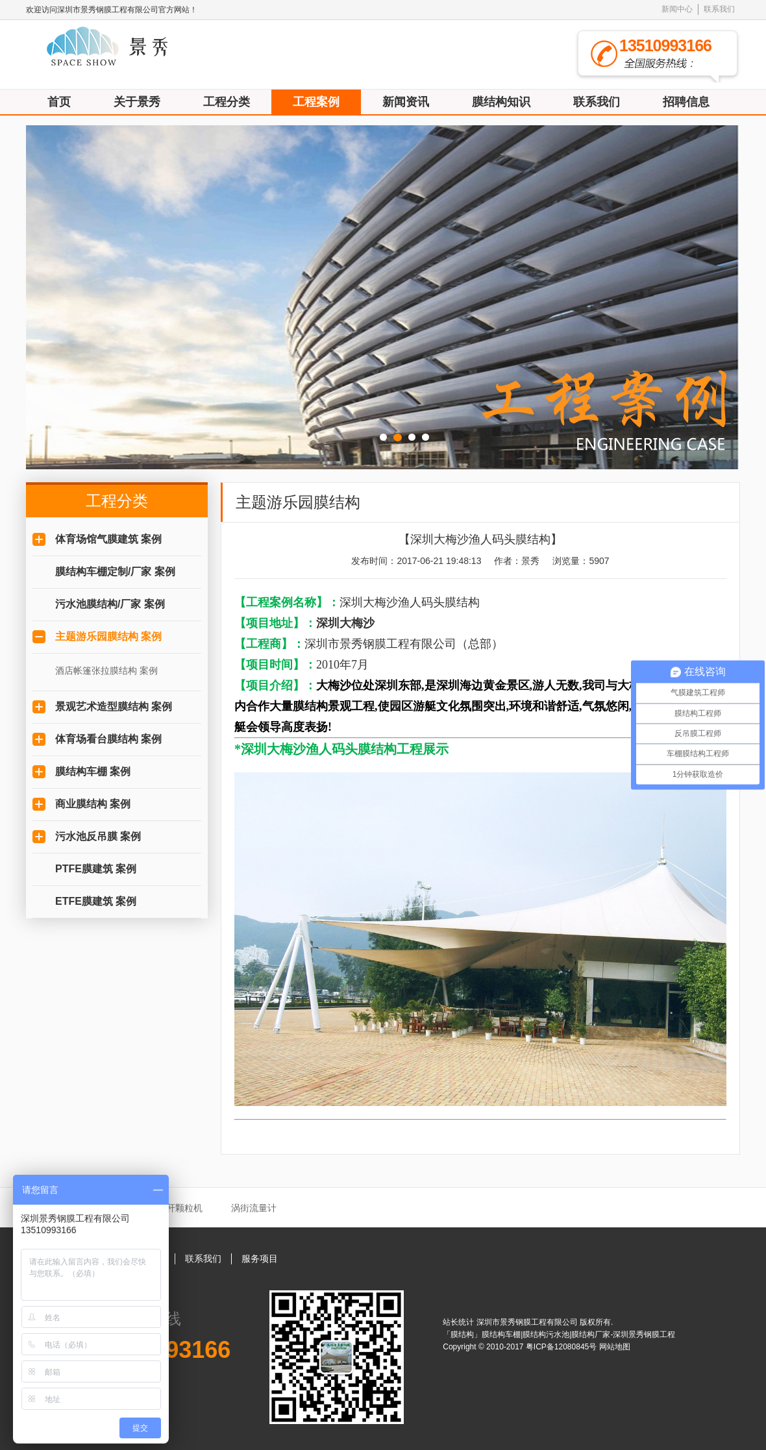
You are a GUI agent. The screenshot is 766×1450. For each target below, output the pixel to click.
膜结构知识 (501, 101)
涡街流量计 (254, 1208)
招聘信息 (686, 101)
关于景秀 (137, 101)
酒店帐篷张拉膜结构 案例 (106, 670)
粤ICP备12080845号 (562, 1346)
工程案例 (316, 101)
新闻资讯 (405, 101)
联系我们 (719, 9)
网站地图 (614, 1346)
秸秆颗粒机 (180, 1208)
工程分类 (226, 101)
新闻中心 (677, 9)
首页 (59, 101)
